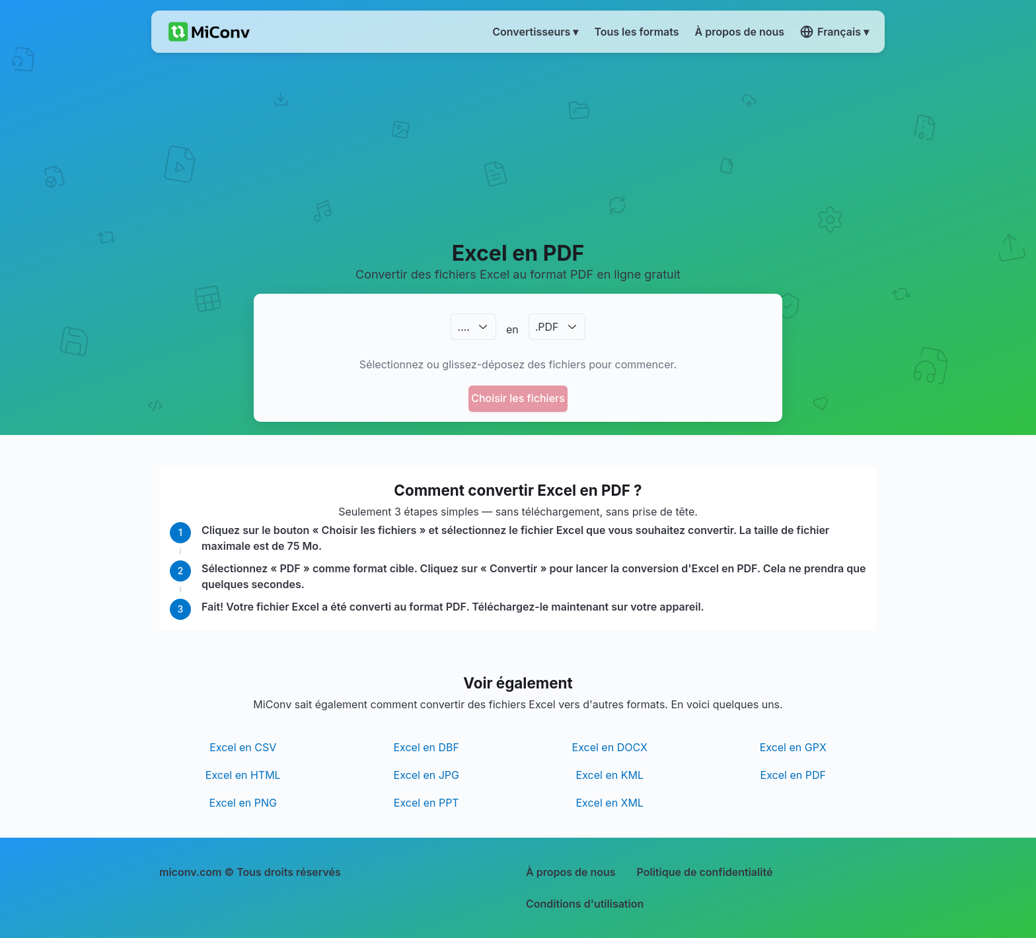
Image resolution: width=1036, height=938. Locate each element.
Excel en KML (610, 775)
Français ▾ (834, 31)
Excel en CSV (242, 747)
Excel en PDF (793, 775)
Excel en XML (609, 802)
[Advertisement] (518, 145)
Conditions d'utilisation (585, 903)
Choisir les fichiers (518, 398)
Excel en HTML (243, 775)
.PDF (547, 326)
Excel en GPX (793, 747)
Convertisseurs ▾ (535, 31)
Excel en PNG (243, 802)
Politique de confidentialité (705, 872)
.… (463, 326)
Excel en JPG (426, 775)
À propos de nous (571, 872)
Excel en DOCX (610, 747)
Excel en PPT (426, 802)
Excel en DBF (426, 747)
